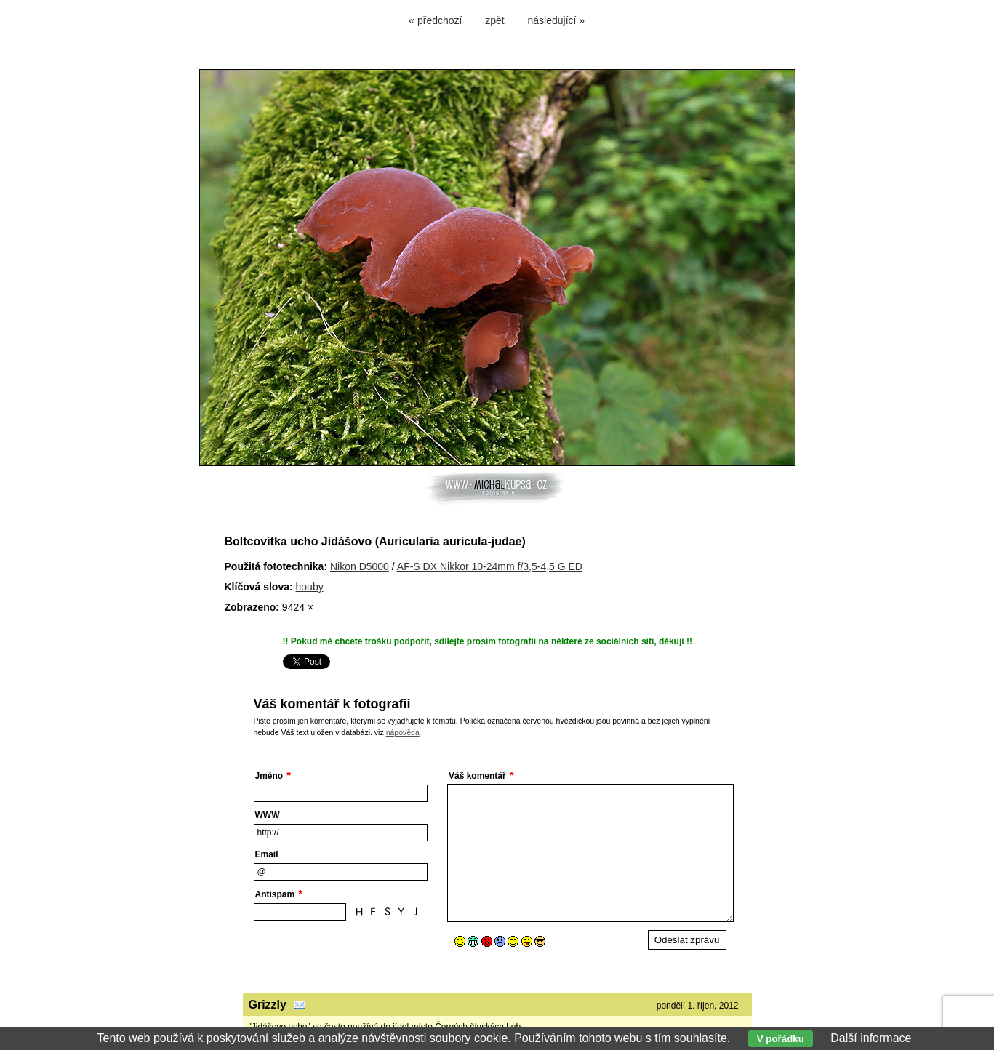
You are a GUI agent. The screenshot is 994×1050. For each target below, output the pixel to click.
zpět (494, 20)
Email (266, 854)
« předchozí (435, 20)
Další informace (870, 1038)
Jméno (269, 776)
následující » (556, 20)
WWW (267, 815)
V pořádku (780, 1038)
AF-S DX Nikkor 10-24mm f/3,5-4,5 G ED (489, 566)
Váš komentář (477, 776)
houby (310, 587)
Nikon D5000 (359, 566)
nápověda (403, 732)
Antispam (275, 894)
